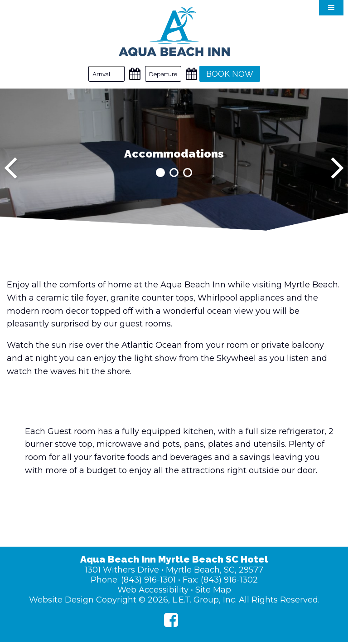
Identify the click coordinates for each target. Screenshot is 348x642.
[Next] (337, 168)
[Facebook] (171, 620)
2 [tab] (174, 172)
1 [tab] (160, 172)
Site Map (213, 590)
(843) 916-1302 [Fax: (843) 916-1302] (229, 580)
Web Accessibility (152, 590)
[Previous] (11, 168)
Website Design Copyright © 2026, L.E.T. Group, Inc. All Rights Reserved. (174, 600)
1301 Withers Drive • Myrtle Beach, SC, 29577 (174, 570)
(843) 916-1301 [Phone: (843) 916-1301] (148, 580)
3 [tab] (187, 172)
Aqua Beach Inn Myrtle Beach (174, 32)
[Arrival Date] (106, 74)
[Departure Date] (163, 74)
